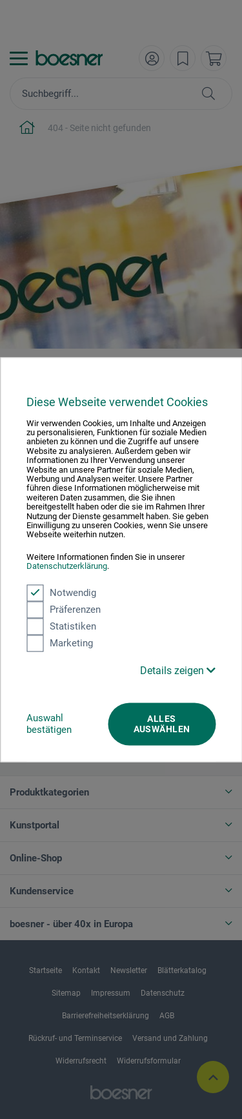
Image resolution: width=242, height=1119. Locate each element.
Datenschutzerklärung (66, 566)
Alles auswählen (162, 723)
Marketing (59, 643)
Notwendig (61, 592)
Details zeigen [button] (178, 670)
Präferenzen (63, 609)
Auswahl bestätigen (49, 723)
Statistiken (61, 626)
